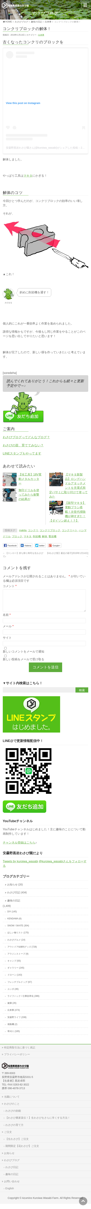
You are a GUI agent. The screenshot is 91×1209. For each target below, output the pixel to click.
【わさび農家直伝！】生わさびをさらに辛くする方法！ (37, 1122)
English (9, 1192)
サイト (7, 642)
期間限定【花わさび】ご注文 (22, 1150)
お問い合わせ (12, 1185)
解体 (44, 536)
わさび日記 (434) (17, 897)
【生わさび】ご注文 (17, 1143)
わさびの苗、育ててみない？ (23, 445)
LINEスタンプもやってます (22, 453)
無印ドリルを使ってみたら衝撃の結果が (28, 495)
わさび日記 (11, 1171)
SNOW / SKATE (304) (18, 930)
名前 (7, 619)
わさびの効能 (13, 1115)
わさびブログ (12, 1164)
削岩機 (37, 536)
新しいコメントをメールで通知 (23, 656)
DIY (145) (12, 916)
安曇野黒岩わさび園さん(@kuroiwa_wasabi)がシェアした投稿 (42, 147)
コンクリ (33, 530)
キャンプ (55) (14, 965)
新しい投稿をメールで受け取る (23, 663)
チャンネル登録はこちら (19, 847)
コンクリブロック (50, 530)
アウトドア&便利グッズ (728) (22, 951)
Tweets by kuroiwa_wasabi (20, 865)
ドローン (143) (14, 979)
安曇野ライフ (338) (16, 1021)
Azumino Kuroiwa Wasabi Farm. (40, 1202)
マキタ (27, 175)
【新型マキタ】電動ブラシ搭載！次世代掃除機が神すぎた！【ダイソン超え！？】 (67, 511)
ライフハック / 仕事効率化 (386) (23, 1000)
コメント (10, 586)
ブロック (17, 536)
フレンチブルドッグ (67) (19, 986)
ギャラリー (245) (15, 972)
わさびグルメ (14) (16, 944)
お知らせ (9, 1157)
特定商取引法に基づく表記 (19, 1051)
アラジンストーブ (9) (17, 958)
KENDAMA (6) (14, 923)
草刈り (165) (13, 1035)
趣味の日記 (13, 905)
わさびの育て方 (14, 1129)
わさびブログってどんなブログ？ (26, 437)
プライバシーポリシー (17, 1058)
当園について (12, 1101)
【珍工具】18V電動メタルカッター (29, 479)
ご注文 (8, 1136)
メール (8, 630)
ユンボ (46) (13, 993)
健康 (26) (11, 1007)
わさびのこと (12, 1108)
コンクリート (69, 530)
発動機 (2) (12, 1028)
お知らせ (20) (15, 889)
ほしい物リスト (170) (18, 937)
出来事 (41, 35)
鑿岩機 (52, 536)
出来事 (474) (13, 1014)
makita (22, 530)
